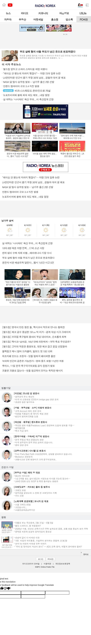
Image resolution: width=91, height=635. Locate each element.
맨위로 (84, 554)
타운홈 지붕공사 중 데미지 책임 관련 (31, 413)
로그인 (40, 559)
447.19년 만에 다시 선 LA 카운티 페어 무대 (7, 547)
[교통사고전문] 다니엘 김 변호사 (30, 450)
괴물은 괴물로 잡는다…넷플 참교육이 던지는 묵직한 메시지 (32, 370)
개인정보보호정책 (62, 564)
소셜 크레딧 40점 (23, 504)
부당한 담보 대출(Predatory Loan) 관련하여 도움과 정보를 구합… (44, 425)
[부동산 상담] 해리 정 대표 (27, 472)
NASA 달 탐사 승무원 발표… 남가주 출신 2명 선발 (27, 187)
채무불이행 (20, 428)
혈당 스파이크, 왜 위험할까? (28, 525)
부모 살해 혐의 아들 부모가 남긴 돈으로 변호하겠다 (28, 257)
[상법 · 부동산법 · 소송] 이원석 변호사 (32, 407)
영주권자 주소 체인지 (24, 396)
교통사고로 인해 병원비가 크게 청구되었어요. (35, 459)
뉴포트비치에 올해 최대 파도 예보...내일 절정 (25, 196)
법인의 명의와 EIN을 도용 (26, 416)
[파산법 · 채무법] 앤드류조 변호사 (30, 422)
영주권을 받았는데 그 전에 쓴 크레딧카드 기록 (36, 493)
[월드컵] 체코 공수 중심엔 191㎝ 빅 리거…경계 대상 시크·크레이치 (36, 332)
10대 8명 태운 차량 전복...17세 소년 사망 (23, 248)
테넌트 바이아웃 (22, 475)
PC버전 (50, 559)
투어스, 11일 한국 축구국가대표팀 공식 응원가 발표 (28, 365)
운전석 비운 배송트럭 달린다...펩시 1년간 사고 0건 (28, 262)
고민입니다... (21, 507)
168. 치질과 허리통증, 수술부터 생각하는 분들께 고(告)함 (41, 540)
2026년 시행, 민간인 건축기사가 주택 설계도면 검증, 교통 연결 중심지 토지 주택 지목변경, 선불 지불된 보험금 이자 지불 (51, 528)
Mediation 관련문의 (24, 456)
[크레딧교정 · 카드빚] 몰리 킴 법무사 (32, 486)
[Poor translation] (7, 589)
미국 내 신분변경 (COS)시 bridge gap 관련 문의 (36, 399)
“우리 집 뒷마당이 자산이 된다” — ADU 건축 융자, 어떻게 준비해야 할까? (48, 546)
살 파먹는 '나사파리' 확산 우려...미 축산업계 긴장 (27, 243)
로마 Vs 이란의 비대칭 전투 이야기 (30, 543)
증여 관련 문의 (21, 445)
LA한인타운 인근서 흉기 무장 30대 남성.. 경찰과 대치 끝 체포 (33, 182)
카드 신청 (19, 495)
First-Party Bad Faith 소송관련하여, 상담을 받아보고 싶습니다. (43, 454)
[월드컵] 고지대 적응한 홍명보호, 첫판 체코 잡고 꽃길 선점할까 (34, 346)
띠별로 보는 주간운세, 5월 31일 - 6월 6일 (34, 522)
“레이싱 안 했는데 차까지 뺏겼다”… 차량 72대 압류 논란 (30, 177)
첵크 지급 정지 (21, 430)
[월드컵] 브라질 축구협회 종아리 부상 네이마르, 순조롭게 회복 (34, 337)
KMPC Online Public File (44, 567)
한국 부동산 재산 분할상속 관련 (29, 439)
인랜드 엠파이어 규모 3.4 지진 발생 (20, 192)
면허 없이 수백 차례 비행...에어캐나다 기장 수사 (26, 253)
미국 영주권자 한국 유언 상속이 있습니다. (34, 442)
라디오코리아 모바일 (30, 564)
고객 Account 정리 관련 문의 (28, 411)
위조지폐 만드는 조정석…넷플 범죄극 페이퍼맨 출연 (28, 356)
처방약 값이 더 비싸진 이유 (27, 537)
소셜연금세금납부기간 (25, 510)
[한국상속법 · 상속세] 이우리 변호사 (31, 436)
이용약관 (47, 564)
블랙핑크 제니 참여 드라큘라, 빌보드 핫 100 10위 (27, 351)
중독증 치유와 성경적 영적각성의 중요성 (33, 531)
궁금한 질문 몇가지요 (24, 402)
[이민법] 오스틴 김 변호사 (26, 393)
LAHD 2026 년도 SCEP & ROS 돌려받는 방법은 (36, 481)
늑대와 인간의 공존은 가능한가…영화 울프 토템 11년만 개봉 (33, 361)
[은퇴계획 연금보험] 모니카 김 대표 (31, 501)
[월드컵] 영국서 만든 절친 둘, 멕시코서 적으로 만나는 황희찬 (33, 327)
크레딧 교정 (20, 490)
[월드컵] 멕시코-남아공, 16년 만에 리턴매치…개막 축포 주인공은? (36, 341)
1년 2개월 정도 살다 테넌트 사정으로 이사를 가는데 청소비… (42, 478)
